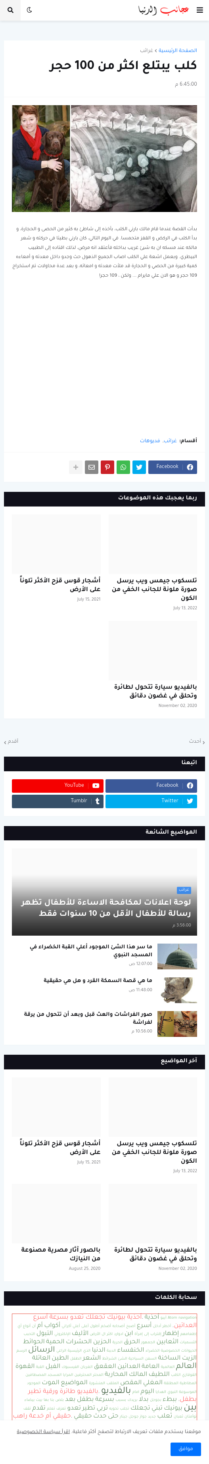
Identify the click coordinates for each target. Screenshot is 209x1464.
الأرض (95, 1334)
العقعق (105, 1367)
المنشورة (97, 1383)
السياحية (136, 1359)
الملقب (112, 1383)
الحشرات (79, 1342)
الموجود (33, 1383)
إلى (146, 1334)
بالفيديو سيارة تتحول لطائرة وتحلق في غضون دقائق (155, 692)
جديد (152, 1417)
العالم (186, 1366)
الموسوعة (188, 1392)
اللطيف (159, 1375)
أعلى (85, 1326)
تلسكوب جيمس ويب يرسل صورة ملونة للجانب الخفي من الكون (154, 590)
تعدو (74, 1408)
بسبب (120, 1400)
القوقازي (189, 1375)
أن (34, 1326)
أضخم (106, 1326)
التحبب (29, 1334)
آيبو (164, 1318)
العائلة (41, 1358)
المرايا (68, 1375)
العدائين (128, 1367)
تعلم (51, 1409)
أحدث (195, 742)
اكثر (110, 1334)
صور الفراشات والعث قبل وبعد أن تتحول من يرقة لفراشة (88, 1019)
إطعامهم (188, 1334)
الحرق (132, 1342)
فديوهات (150, 441)
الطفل (76, 1359)
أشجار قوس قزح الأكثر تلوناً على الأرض (60, 585)
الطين (60, 1358)
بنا (52, 1400)
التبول (44, 1334)
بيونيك (173, 1408)
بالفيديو (116, 1392)
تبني (157, 1408)
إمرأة (138, 1334)
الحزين (102, 1342)
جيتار (123, 1417)
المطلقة (171, 1383)
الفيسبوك (70, 1367)
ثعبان (178, 1417)
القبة (40, 1367)
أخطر (167, 1326)
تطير (88, 1408)
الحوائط (34, 1342)
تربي (102, 1408)
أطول (95, 1326)
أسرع (144, 1326)
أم (40, 1326)
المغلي (153, 1383)
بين (190, 1408)
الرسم (22, 1351)
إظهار (171, 1334)
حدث (100, 1416)
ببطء (170, 1400)
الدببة (111, 1351)
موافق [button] (185, 1449)
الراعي (61, 1351)
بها (46, 1400)
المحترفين (83, 1375)
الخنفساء (130, 1350)
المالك (138, 1375)
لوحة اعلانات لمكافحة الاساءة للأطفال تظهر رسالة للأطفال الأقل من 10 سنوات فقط (106, 909)
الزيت (189, 1358)
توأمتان (190, 1417)
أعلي (76, 1326)
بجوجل (155, 1400)
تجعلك (140, 1408)
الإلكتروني (62, 1334)
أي (19, 1326)
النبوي (172, 1392)
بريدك (133, 1400)
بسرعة (104, 1400)
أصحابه (119, 1326)
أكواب (52, 1326)
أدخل (157, 1326)
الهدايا (160, 1392)
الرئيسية (74, 1351)
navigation (187, 1318)
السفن (151, 1359)
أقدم (13, 742)
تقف (27, 1409)
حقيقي (83, 1416)
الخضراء (153, 1351)
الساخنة (169, 1358)
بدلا (144, 1400)
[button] (200, 10)
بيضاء (30, 1400)
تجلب (124, 1409)
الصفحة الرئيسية (178, 51)
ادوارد (118, 1334)
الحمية (55, 1342)
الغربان (87, 1367)
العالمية (168, 1367)
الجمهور (148, 1343)
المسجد (55, 1375)
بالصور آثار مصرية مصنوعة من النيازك (61, 1255)
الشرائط (109, 1359)
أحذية (152, 1317)
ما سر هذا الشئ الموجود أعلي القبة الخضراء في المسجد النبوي (91, 951)
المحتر (98, 1375)
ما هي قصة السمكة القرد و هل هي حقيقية (98, 981)
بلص (60, 1400)
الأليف (80, 1334)
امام (136, 1392)
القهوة (25, 1367)
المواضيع (74, 1383)
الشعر (92, 1358)
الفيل (53, 1367)
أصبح (131, 1326)
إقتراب (155, 1334)
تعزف (61, 1409)
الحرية (117, 1343)
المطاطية (188, 1383)
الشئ (122, 1359)
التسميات (188, 1343)
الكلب (175, 1375)
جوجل (134, 1417)
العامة (150, 1367)
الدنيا (98, 1350)
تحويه (114, 1409)
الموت (50, 1383)
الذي (87, 1351)
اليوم (147, 1392)
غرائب (146, 51)
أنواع (27, 1326)
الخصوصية (170, 1351)
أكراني (66, 1326)
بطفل (85, 1400)
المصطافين (35, 1375)
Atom (172, 1318)
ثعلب (164, 1416)
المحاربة (116, 1375)
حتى (113, 1416)
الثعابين (167, 1342)
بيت (39, 1400)
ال (103, 1334)
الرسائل (41, 1350)
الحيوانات (189, 1351)
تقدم (39, 1408)
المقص (131, 1383)
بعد (70, 1400)
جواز (143, 1417)
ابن (129, 1334)
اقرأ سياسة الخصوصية (43, 1432)
